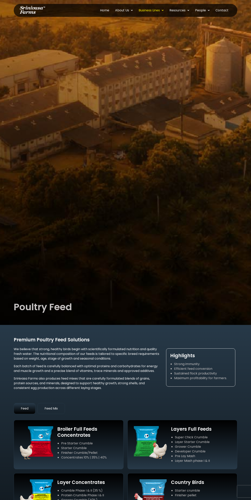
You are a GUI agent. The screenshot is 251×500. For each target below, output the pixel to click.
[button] (124, 10)
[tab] (24, 408)
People (202, 10)
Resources (179, 10)
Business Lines (151, 10)
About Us (124, 10)
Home (104, 10)
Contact (222, 10)
